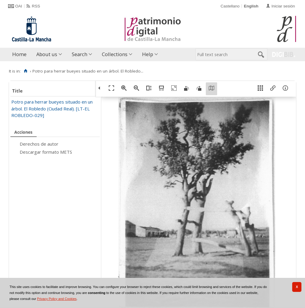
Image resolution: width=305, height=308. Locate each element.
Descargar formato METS (46, 152)
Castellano (229, 6)
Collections (114, 54)
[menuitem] (21, 54)
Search (79, 54)
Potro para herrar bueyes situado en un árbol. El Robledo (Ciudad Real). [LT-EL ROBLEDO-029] (52, 108)
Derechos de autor (39, 144)
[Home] (25, 71)
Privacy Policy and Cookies (57, 299)
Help (147, 54)
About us (46, 54)
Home (19, 54)
